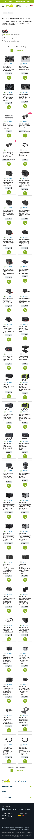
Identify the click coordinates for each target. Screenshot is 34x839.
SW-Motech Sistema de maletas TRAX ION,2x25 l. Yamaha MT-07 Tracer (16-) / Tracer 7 (9, 600)
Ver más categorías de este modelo (14, 38)
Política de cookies (11, 829)
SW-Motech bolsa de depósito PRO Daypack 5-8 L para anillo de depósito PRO (8, 242)
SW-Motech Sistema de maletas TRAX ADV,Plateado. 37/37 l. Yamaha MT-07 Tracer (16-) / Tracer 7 (25, 506)
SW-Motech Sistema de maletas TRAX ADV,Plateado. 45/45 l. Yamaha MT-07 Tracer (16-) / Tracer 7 (25, 537)
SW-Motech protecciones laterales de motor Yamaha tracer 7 (8, 68)
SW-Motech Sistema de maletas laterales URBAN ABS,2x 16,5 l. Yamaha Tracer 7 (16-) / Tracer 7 (25, 600)
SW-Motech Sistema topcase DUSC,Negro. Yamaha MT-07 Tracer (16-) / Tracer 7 (8, 690)
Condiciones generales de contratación (12, 827)
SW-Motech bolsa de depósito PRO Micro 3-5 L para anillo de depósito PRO (24, 242)
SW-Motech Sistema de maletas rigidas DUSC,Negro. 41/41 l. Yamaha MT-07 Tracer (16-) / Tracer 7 (25, 569)
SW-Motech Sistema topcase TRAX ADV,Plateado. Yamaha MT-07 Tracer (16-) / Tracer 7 (25, 659)
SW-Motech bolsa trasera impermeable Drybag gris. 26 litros (24, 446)
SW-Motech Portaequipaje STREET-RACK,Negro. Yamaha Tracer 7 (8, 720)
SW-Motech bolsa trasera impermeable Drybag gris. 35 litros (8, 446)
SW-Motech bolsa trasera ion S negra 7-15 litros (8, 386)
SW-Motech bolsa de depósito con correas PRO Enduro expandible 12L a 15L (8, 329)
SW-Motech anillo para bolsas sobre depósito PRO (24, 154)
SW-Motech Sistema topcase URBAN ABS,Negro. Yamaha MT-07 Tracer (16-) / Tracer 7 (24, 690)
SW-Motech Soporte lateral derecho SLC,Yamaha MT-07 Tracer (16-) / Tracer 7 (24, 751)
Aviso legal (27, 827)
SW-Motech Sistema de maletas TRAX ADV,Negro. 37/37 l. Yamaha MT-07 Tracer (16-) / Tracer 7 (9, 506)
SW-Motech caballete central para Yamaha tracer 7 (25, 68)
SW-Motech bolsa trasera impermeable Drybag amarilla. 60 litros (25, 387)
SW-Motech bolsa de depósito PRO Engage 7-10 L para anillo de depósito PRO (24, 213)
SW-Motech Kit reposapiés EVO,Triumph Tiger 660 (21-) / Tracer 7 (24, 97)
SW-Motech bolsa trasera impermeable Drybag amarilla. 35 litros (25, 417)
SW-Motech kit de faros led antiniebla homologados (24, 125)
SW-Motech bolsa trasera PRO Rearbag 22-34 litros (24, 329)
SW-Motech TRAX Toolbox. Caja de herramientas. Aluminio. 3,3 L (24, 630)
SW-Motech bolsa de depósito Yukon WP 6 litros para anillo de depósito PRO (8, 272)
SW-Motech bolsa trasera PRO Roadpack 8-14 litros (8, 358)
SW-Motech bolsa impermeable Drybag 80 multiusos (24, 475)
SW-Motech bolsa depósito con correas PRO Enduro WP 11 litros (8, 301)
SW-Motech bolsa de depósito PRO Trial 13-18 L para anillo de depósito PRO (24, 183)
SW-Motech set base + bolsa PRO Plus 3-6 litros (24, 358)
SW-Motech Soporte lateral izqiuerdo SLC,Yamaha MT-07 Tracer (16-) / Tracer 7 (8, 751)
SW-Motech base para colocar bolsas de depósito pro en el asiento (24, 271)
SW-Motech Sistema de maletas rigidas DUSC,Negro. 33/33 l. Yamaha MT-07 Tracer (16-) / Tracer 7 (9, 569)
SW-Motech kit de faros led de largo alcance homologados (8, 154)
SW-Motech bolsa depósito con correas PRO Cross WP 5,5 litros (25, 301)
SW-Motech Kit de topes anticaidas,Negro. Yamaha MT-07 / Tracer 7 (8, 97)
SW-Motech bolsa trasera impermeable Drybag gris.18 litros (8, 476)
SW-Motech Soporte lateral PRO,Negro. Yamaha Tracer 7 (8, 630)
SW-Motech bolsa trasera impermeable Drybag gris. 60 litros (8, 417)
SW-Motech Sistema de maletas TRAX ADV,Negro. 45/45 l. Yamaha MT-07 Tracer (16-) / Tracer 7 (9, 537)
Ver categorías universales (11, 41)
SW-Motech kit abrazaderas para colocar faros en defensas (8, 126)
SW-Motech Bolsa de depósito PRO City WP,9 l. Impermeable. (8, 183)
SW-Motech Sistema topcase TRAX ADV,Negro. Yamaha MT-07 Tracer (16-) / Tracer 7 (8, 659)
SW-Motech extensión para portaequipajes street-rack (23, 720)
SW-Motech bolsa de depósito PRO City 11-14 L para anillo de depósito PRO (8, 213)
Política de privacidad (23, 829)
